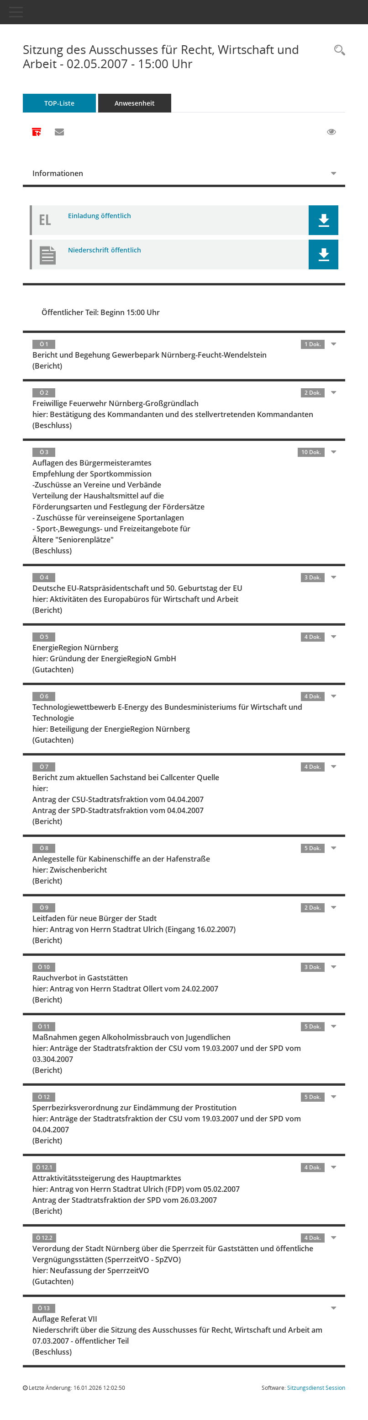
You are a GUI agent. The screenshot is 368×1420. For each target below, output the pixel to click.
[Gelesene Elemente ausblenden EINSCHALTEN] (331, 132)
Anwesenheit (135, 103)
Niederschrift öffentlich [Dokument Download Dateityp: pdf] (104, 250)
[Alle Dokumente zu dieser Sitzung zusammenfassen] (36, 132)
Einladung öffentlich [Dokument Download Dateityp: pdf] (99, 215)
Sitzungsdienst (316, 1388)
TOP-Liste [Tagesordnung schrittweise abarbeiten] (59, 103)
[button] (323, 220)
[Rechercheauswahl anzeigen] (337, 50)
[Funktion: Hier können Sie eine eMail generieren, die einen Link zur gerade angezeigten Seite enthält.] (59, 132)
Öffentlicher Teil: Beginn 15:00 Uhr (101, 312)
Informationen (57, 173)
